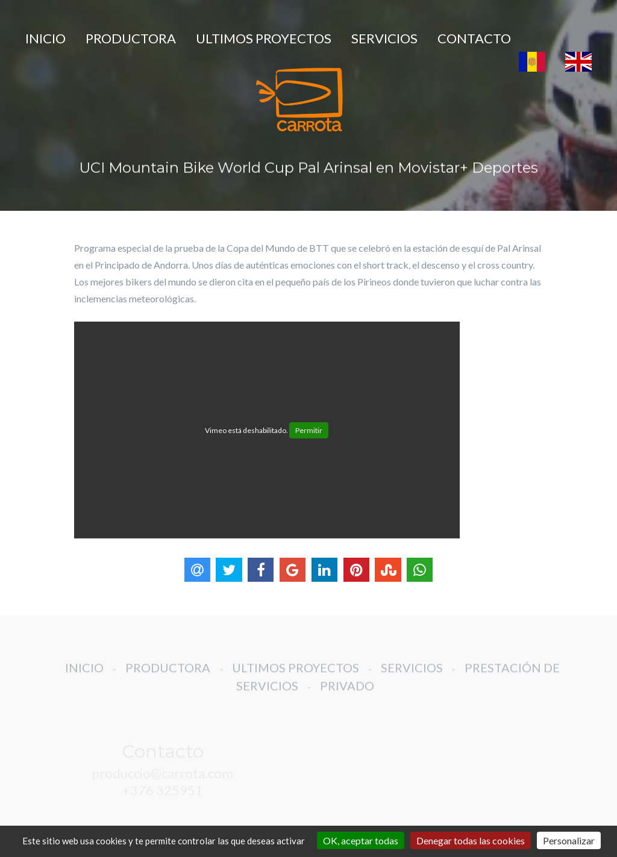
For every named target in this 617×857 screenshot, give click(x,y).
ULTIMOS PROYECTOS (263, 38)
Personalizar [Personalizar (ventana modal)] (569, 840)
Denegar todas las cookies (470, 840)
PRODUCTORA (131, 38)
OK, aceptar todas (360, 840)
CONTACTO (474, 38)
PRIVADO (347, 693)
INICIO (45, 38)
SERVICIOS (384, 38)
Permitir (308, 430)
